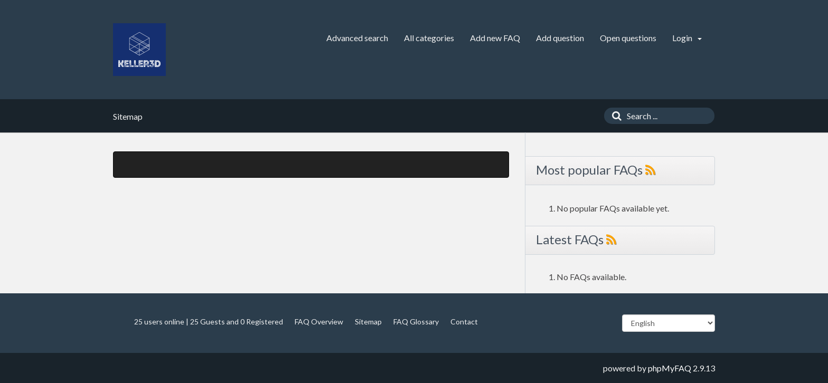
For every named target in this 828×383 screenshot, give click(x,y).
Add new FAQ (495, 38)
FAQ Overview (319, 321)
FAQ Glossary (416, 321)
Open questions (628, 38)
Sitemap (368, 321)
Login (687, 38)
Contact (464, 321)
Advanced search (357, 38)
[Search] (614, 116)
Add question (560, 38)
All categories (429, 38)
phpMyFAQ (669, 368)
